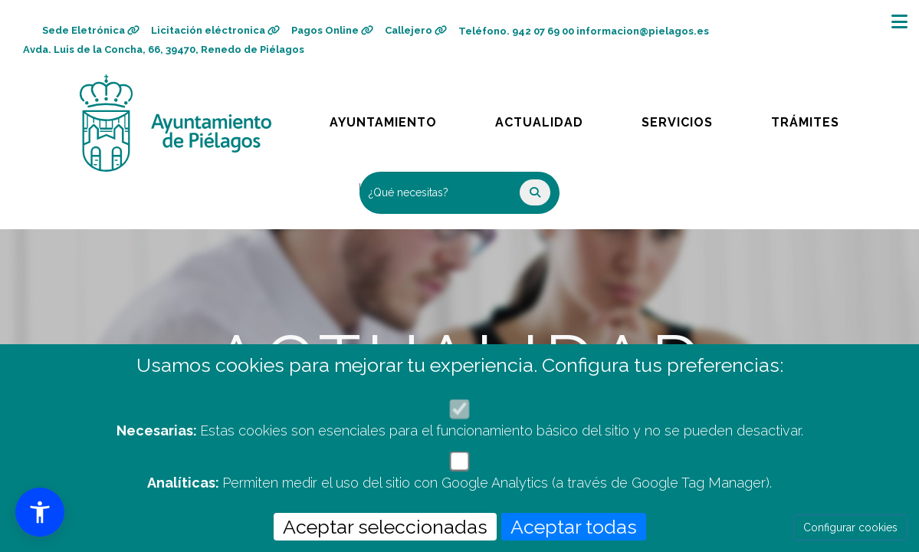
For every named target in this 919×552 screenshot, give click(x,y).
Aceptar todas (573, 526)
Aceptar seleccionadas (385, 526)
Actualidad (550, 118)
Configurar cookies (850, 527)
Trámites (819, 118)
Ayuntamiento (384, 118)
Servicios (691, 118)
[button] (39, 512)
